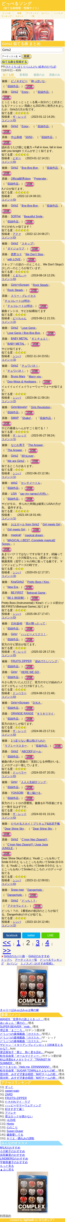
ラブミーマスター (16, 745)
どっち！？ (29, 900)
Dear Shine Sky (14, 828)
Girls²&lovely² (19, 407)
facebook (12, 935)
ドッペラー (20, 693)
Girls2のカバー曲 (14, 956)
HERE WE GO (30, 672)
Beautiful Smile (33, 216)
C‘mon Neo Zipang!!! (34, 839)
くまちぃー (20, 275)
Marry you (35, 376)
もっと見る (7, 1165)
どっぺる (6, 14)
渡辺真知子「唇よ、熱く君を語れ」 (22, 1052)
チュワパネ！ (30, 365)
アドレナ (10, 1112)
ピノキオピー (19, 81)
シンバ (17, 356)
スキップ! (27, 243)
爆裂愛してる (15, 1134)
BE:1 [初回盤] (15, 597)
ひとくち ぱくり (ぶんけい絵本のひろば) (31, 66)
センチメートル (30, 482)
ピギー (17, 158)
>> (7, 950)
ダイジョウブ (15, 248)
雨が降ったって (35, 623)
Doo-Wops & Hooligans (21, 381)
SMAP (15, 417)
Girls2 (14, 91)
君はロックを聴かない (19, 1116)
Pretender (40, 178)
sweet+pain (12, 1090)
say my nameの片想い (34, 493)
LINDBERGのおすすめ (14, 1158)
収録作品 (13, 86)
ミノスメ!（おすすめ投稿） (37, 963)
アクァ (17, 233)
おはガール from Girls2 (25, 524)
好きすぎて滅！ (14, 1109)
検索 (26, 56)
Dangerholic (34, 889)
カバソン (45, 13)
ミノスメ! (58, 13)
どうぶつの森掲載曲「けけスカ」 (21, 1033)
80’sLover (28, 455)
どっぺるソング (16, 3)
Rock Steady (41, 285)
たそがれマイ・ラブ (17, 1101)
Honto (10, 1123)
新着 (19, 14)
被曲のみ (39, 74)
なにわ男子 (18, 445)
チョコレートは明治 (17, 300)
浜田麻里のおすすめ (12, 1154)
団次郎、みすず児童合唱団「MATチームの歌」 (29, 1074)
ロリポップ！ (46, 1220)
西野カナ (16, 254)
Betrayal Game (36, 592)
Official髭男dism (21, 178)
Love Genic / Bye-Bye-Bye (23, 332)
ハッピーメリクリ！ (33, 634)
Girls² (14, 634)
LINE (50, 935)
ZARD (9, 1094)
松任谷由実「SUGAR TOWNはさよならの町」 (29, 1070)
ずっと (9, 1087)
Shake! (26, 418)
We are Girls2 (15, 460)
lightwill (28, 1220)
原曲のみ (54, 74)
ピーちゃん (20, 318)
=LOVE (11, 1120)
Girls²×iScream (20, 284)
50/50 (28, 137)
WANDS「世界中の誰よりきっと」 (22, 1019)
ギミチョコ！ (40, 338)
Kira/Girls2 (17, 581)
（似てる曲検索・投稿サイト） (20, 8)
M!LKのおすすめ (10, 1147)
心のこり (12, 1127)
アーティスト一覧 (26, 959)
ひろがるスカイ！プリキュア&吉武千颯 (35, 823)
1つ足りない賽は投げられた (28, 740)
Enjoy (25, 91)
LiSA (14, 493)
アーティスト (32, 14)
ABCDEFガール (31, 751)
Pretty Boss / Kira (38, 581)
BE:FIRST (17, 592)
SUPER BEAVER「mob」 (16, 1026)
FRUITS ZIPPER (21, 661)
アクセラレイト (17, 905)
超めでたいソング (46, 661)
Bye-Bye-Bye (30, 167)
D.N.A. (37, 702)
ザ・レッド (20, 116)
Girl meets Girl (51, 524)
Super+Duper (15, 1131)
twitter (31, 935)
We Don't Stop (34, 254)
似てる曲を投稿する (14, 61)
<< (7, 942)
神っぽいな (38, 81)
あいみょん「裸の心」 (14, 1022)
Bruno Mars (18, 376)
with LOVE (14, 259)
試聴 (29, 86)
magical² (16, 535)
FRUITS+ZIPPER (16, 1098)
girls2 (14, 482)
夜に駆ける (34, 792)
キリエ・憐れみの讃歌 (20, 1138)
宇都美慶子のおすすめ (14, 1162)
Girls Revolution (40, 407)
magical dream (34, 535)
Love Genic (29, 327)
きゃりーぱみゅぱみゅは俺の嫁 (19, 1010)
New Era (12, 587)
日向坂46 (16, 623)
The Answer (35, 445)
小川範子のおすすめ (12, 1151)
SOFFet (16, 216)
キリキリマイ (45, 713)
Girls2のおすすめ (39, 956)
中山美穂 (16, 137)
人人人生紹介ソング (33, 782)
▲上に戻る (7, 1169)
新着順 (24, 74)
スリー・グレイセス (23, 295)
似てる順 (8, 74)
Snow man (17, 889)
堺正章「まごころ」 (12, 1030)
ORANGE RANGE (22, 713)
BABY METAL (19, 338)
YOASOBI (17, 792)
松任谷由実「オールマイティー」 (21, 1055)
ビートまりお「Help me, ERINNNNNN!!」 (26, 1066)
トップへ (6, 959)
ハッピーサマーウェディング (23, 1105)
